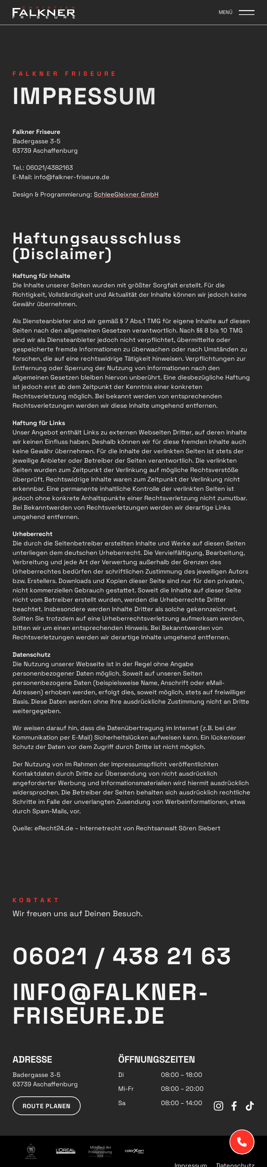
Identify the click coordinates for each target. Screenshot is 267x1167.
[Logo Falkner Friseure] (44, 12)
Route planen (47, 1106)
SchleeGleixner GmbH (126, 194)
